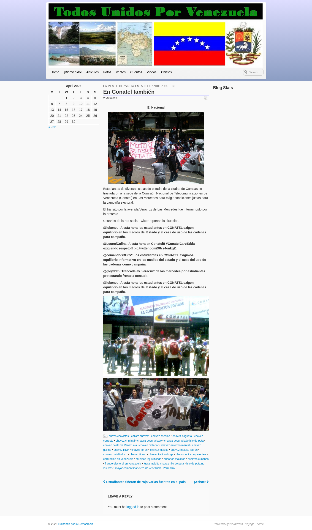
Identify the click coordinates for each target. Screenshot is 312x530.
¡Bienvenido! (73, 72)
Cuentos (136, 72)
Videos (152, 72)
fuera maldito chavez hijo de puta (164, 463)
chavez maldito (159, 449)
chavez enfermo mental (175, 445)
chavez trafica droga (161, 454)
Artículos (92, 72)
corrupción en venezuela (118, 459)
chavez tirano (138, 454)
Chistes (166, 72)
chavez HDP (121, 449)
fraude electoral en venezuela (123, 463)
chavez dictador (149, 445)
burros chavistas (119, 436)
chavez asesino (160, 436)
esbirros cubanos (198, 459)
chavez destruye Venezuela (120, 445)
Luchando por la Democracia (75, 524)
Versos (121, 72)
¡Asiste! (201, 482)
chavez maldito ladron (184, 449)
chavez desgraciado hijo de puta (183, 440)
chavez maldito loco (115, 454)
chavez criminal (125, 440)
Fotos (107, 72)
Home (55, 72)
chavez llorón (139, 449)
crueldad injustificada (148, 459)
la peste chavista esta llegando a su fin (139, 86)
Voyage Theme (254, 524)
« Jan (52, 127)
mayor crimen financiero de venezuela (138, 468)
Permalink (169, 468)
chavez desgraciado (149, 440)
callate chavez (140, 436)
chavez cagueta (182, 436)
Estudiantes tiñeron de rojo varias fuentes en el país (144, 482)
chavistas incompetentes (191, 454)
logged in (132, 507)
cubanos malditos (174, 459)
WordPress (236, 524)
